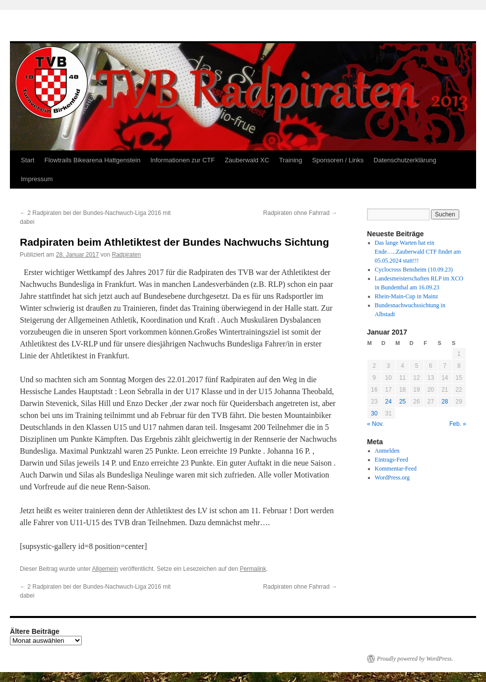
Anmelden (387, 450)
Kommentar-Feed (396, 468)
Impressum (37, 179)
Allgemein (105, 568)
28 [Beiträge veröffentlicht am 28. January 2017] (444, 401)
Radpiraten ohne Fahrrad (300, 212)
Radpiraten (126, 254)
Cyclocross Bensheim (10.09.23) (414, 269)
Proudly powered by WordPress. (415, 658)
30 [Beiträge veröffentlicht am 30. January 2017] (374, 413)
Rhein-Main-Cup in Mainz (406, 296)
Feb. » (457, 423)
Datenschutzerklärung (404, 160)
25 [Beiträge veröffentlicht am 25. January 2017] (402, 401)
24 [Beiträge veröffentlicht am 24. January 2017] (388, 401)
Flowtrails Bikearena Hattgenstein (92, 160)
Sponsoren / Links (338, 160)
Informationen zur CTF (182, 160)
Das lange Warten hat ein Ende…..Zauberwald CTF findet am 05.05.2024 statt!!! (418, 251)
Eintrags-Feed (391, 459)
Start (27, 160)
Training (290, 160)
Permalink (253, 568)
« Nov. (375, 423)
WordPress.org (392, 477)
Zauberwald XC (247, 160)
